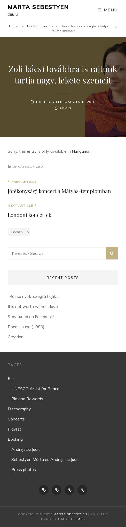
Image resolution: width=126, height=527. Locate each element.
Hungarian (81, 151)
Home (13, 26)
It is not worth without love (33, 306)
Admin (65, 108)
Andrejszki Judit (25, 449)
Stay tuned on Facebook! (31, 316)
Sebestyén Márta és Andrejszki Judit (45, 459)
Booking (15, 439)
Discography (19, 408)
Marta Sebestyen (38, 7)
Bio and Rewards (27, 398)
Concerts (16, 418)
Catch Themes (71, 519)
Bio (11, 378)
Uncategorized (37, 26)
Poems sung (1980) (26, 326)
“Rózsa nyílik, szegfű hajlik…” (34, 296)
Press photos (23, 469)
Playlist (14, 429)
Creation (15, 336)
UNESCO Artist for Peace (35, 388)
